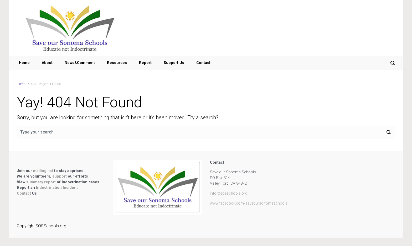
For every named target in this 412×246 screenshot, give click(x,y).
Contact (203, 63)
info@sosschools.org (228, 193)
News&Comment (80, 63)
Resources (117, 63)
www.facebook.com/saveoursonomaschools (248, 203)
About (47, 63)
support (60, 176)
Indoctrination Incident (57, 187)
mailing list (43, 171)
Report (145, 63)
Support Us (174, 63)
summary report (41, 182)
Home (24, 63)
